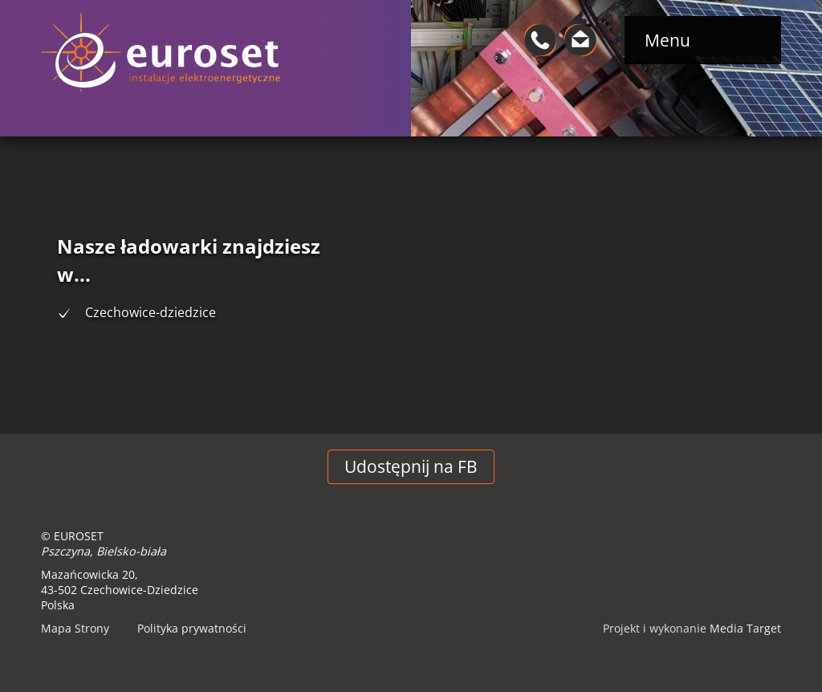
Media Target (745, 628)
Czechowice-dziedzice (150, 312)
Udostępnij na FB (411, 466)
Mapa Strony (75, 628)
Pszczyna (65, 551)
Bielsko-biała (131, 551)
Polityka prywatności (191, 628)
